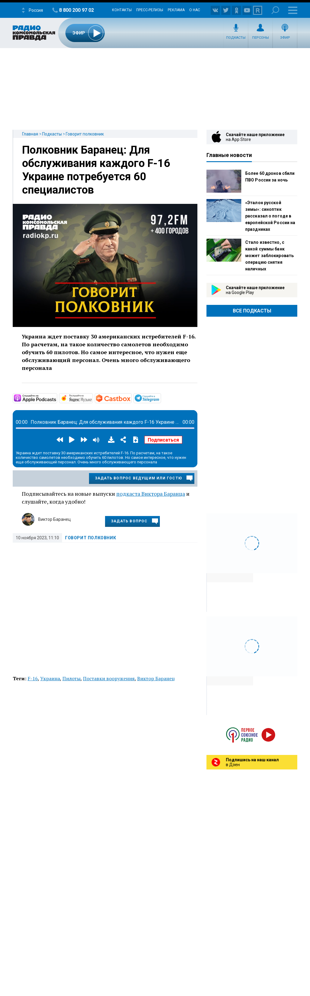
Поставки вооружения (109, 678)
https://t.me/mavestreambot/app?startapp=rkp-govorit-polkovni (160, 397)
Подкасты (236, 38)
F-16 (33, 678)
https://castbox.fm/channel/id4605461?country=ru (131, 397)
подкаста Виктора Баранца (150, 493)
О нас (194, 10)
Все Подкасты (252, 311)
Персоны (260, 38)
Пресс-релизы (149, 10)
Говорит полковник (85, 134)
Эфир (285, 38)
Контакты (122, 10)
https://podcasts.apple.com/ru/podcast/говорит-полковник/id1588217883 (56, 397)
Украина (50, 678)
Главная (30, 134)
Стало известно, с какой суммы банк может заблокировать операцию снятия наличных (269, 255)
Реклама (176, 10)
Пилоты (71, 678)
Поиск (275, 10)
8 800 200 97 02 (76, 10)
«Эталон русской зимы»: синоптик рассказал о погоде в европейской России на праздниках (270, 216)
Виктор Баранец (54, 519)
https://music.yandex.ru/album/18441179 (92, 397)
